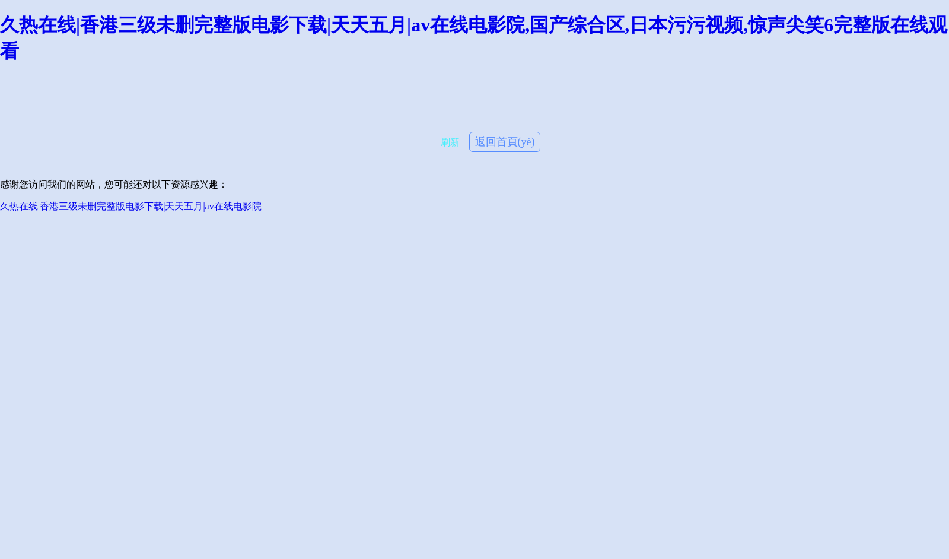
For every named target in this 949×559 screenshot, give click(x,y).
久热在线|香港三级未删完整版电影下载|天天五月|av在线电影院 (131, 206)
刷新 (450, 142)
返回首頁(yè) (505, 142)
